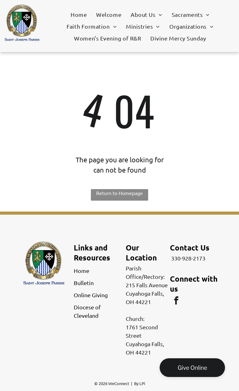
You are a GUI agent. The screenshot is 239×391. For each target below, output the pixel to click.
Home (81, 270)
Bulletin (84, 282)
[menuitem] (78, 14)
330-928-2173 (188, 258)
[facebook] (176, 301)
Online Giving (91, 295)
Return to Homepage (119, 193)
